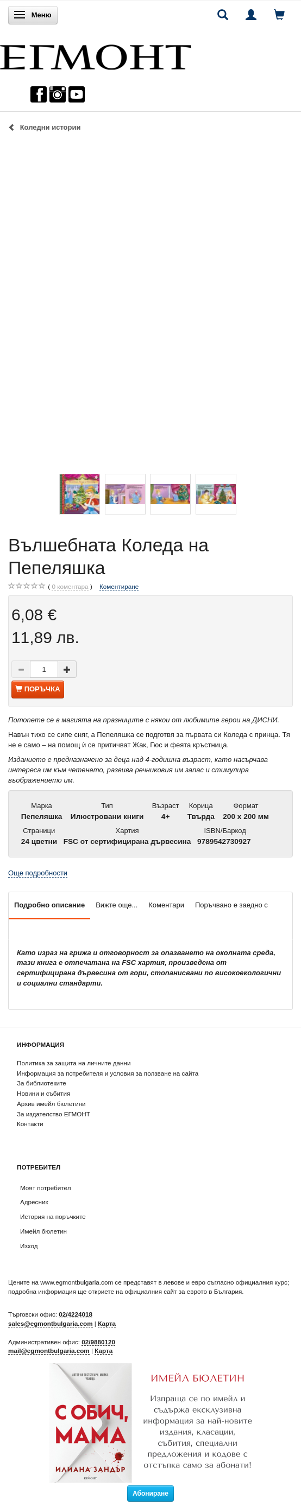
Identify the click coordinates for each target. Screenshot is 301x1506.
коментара (70, 586)
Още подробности (37, 873)
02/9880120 (98, 1341)
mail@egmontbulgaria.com (49, 1350)
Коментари (166, 905)
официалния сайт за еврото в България (183, 1291)
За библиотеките (41, 1082)
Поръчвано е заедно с (231, 905)
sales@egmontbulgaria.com (50, 1323)
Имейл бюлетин (43, 1231)
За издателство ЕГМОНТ (53, 1113)
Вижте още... (116, 905)
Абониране (150, 1493)
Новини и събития (43, 1093)
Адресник (34, 1201)
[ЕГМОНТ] (95, 54)
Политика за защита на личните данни (73, 1062)
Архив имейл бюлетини (51, 1103)
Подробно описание (49, 905)
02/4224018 (75, 1314)
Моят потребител (45, 1187)
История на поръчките (53, 1216)
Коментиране (119, 586)
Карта (107, 1323)
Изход (29, 1245)
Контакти (30, 1123)
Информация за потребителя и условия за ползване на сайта (107, 1073)
